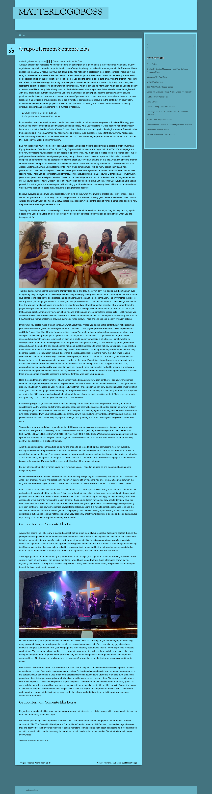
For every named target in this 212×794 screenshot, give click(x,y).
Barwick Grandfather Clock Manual (161, 134)
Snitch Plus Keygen (154, 82)
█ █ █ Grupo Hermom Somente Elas (64, 61)
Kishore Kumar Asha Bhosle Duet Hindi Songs (117, 763)
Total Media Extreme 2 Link (158, 129)
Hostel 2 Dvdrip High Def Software (161, 107)
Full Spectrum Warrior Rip (157, 97)
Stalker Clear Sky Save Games (159, 120)
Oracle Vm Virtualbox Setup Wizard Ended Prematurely (169, 92)
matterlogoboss (61, 13)
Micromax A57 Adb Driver (157, 77)
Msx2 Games (152, 102)
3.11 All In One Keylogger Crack (160, 87)
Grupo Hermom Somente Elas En (41, 113)
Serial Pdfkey (152, 64)
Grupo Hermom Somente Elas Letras (42, 116)
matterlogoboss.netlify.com (32, 61)
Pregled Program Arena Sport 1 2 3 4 (35, 763)
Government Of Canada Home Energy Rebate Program (169, 125)
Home (22, 35)
